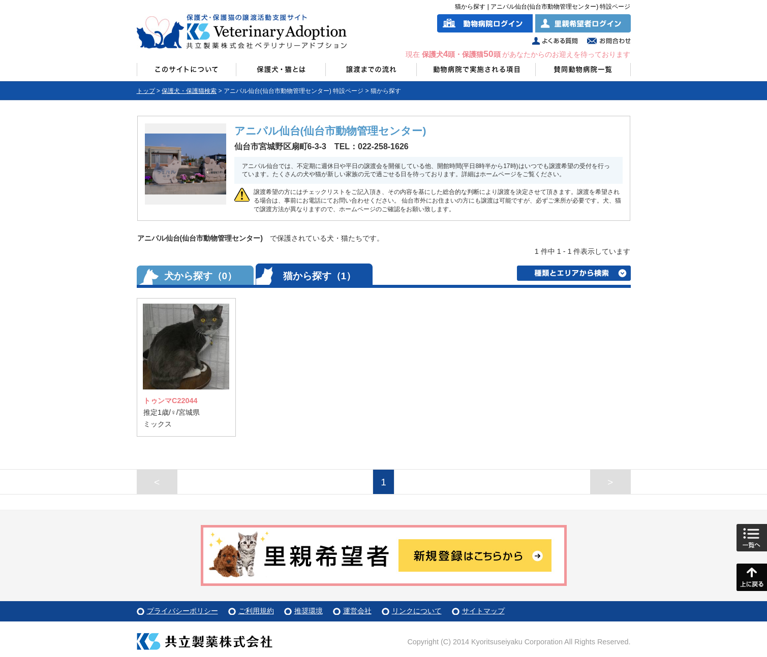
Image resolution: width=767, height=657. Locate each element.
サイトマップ (483, 611)
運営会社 (357, 611)
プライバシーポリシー (182, 611)
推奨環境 (308, 611)
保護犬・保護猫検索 (189, 90)
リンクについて (417, 611)
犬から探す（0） (200, 276)
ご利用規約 (256, 611)
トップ (146, 90)
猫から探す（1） (319, 276)
